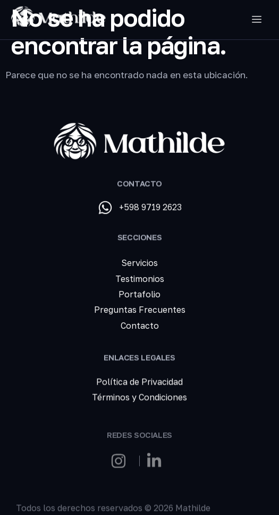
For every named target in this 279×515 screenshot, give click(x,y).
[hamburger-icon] (256, 19)
